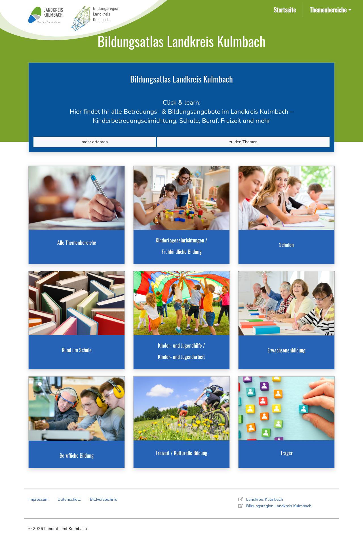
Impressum (38, 499)
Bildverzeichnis (103, 499)
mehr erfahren (95, 142)
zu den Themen (243, 142)
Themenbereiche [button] (328, 9)
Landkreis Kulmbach (264, 499)
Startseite (286, 9)
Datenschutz (69, 499)
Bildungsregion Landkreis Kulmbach (278, 506)
